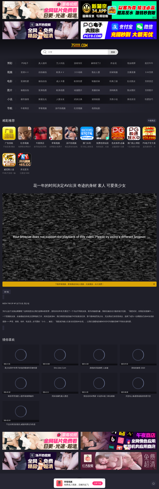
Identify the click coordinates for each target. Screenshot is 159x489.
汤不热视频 (60, 108)
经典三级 (113, 81)
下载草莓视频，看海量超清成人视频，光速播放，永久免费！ (105, 284)
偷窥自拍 (25, 90)
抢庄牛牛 (149, 63)
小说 (9, 99)
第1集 (6, 292)
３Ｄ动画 (78, 72)
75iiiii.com (79, 45)
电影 (9, 81)
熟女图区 (131, 90)
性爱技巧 (149, 99)
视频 (9, 72)
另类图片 (149, 90)
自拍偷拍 (42, 72)
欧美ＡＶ (60, 72)
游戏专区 (78, 63)
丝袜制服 (113, 72)
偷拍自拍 (42, 81)
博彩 (9, 63)
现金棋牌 (131, 63)
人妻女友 (60, 99)
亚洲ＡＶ (25, 72)
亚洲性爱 (25, 81)
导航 (9, 108)
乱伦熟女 (131, 81)
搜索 (113, 52)
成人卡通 (60, 81)
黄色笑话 (131, 99)
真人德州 (42, 63)
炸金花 (114, 63)
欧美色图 (60, 90)
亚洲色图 (42, 90)
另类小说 (113, 99)
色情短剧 (96, 108)
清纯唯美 (113, 90)
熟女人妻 (96, 72)
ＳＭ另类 (149, 72)
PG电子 (24, 63)
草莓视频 (42, 108)
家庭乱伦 (42, 99)
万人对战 (60, 63)
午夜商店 (25, 108)
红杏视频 (78, 108)
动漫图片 (78, 90)
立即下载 (97, 483)
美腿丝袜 (96, 90)
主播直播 (131, 72)
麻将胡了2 (95, 63)
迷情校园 (96, 99)
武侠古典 (78, 99)
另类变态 (149, 81)
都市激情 (25, 99)
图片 (9, 90)
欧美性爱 (78, 81)
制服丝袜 (96, 81)
